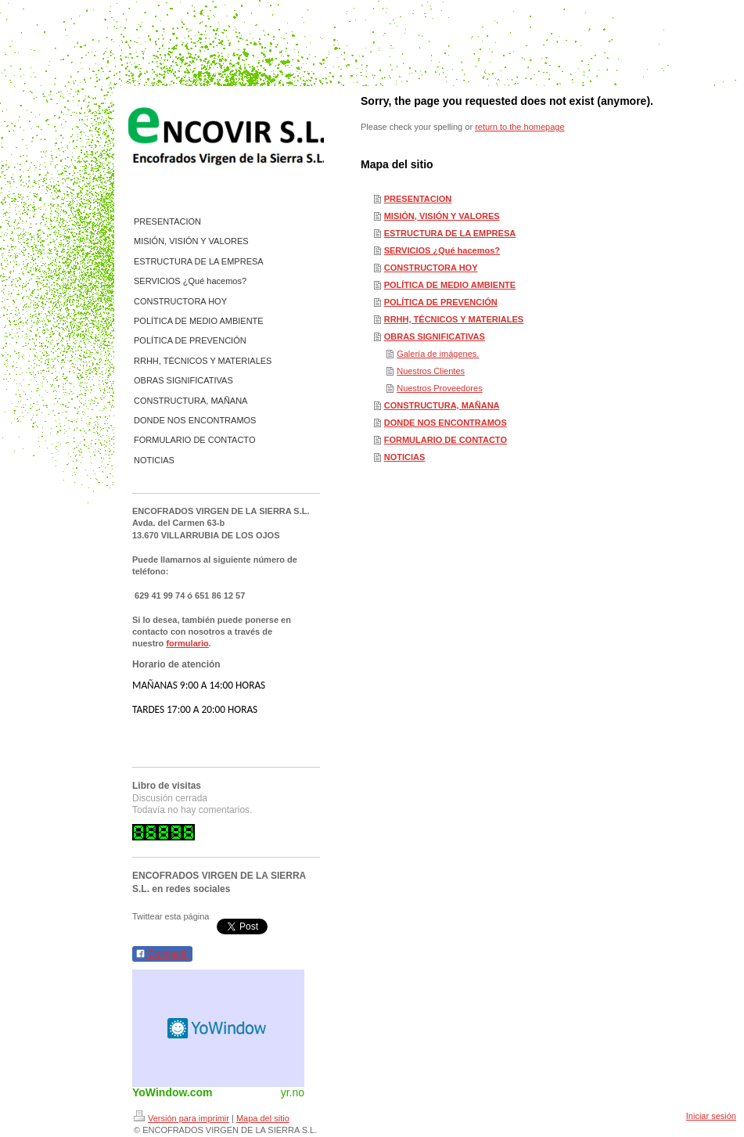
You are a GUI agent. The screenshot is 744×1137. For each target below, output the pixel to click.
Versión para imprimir (181, 1118)
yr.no (292, 1092)
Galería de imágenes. (438, 353)
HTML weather (218, 1028)
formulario (187, 643)
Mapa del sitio (262, 1118)
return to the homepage (519, 126)
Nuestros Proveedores (439, 388)
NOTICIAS (405, 457)
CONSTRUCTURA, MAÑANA (442, 405)
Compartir (162, 953)
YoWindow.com (172, 1092)
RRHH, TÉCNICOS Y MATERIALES (453, 319)
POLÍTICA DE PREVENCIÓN (441, 302)
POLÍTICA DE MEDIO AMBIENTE (450, 285)
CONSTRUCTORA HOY (431, 267)
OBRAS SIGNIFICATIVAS (434, 336)
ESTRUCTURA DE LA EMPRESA (450, 233)
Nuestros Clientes (431, 371)
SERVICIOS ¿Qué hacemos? (442, 250)
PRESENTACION (418, 198)
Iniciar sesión (711, 1116)
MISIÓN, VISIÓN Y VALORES (442, 216)
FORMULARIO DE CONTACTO (445, 439)
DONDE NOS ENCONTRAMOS (445, 422)
